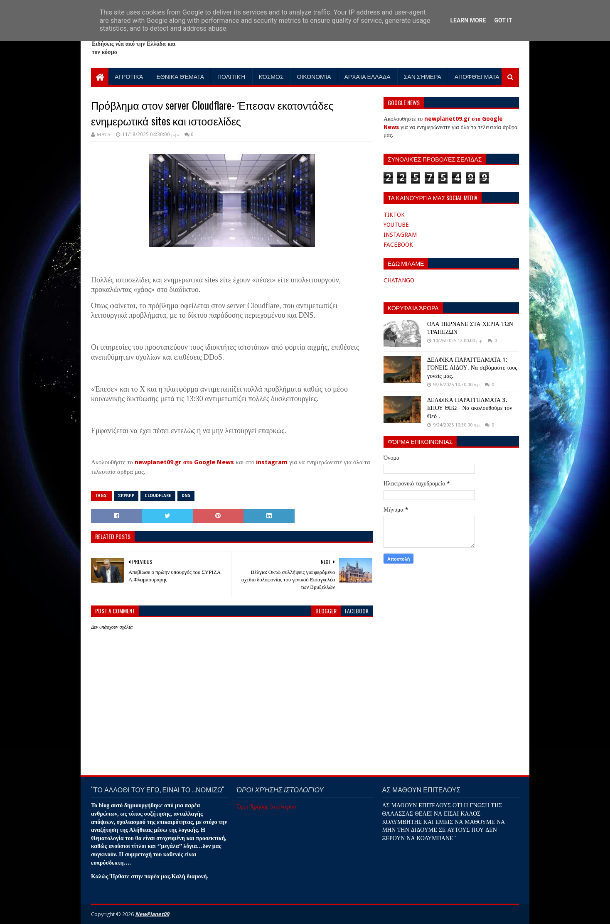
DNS (186, 495)
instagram (272, 462)
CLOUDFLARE (158, 495)
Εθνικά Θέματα (180, 76)
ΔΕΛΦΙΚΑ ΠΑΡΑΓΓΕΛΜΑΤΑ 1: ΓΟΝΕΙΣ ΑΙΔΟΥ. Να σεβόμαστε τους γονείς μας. (472, 367)
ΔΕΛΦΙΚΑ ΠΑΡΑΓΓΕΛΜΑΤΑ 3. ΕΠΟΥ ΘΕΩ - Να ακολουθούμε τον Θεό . (469, 408)
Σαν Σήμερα (422, 76)
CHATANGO (399, 280)
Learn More (468, 20)
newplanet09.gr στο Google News (184, 462)
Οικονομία (314, 76)
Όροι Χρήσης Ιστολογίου (266, 806)
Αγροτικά (129, 76)
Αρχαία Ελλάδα (367, 76)
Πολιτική (231, 76)
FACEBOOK (398, 244)
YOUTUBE (396, 224)
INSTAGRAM (400, 234)
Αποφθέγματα (477, 76)
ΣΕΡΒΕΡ (126, 495)
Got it (503, 20)
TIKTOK (394, 214)
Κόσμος (271, 76)
